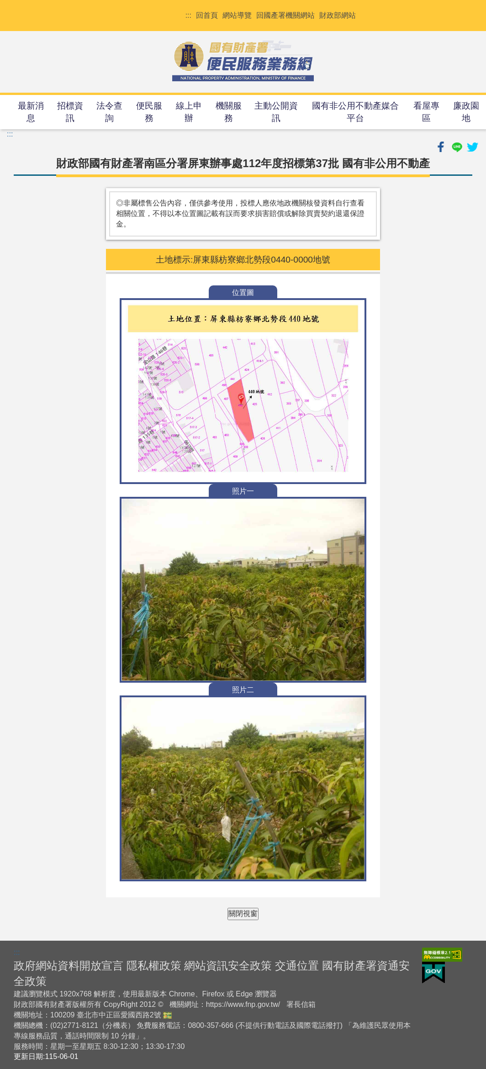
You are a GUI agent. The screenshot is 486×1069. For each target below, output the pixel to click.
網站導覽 (237, 15)
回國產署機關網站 (285, 15)
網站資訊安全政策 (228, 965)
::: (188, 15)
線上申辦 (189, 112)
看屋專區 (426, 112)
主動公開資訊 (276, 112)
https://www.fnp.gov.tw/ (243, 1004)
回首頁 (207, 15)
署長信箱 (301, 1004)
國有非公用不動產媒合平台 (355, 112)
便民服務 (149, 112)
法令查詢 (109, 112)
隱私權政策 (154, 965)
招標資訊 (70, 112)
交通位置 (297, 965)
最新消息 (31, 112)
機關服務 (229, 112)
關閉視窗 (243, 913)
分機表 (116, 1025)
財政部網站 (337, 15)
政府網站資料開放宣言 (68, 965)
